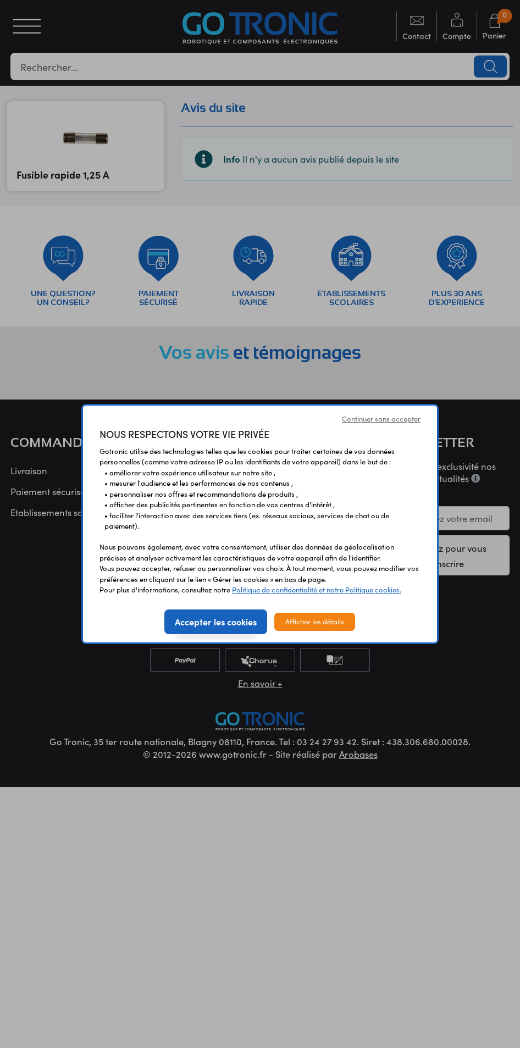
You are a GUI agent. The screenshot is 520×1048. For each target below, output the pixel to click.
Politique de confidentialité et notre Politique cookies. (316, 590)
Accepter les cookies (216, 622)
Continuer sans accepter (381, 419)
